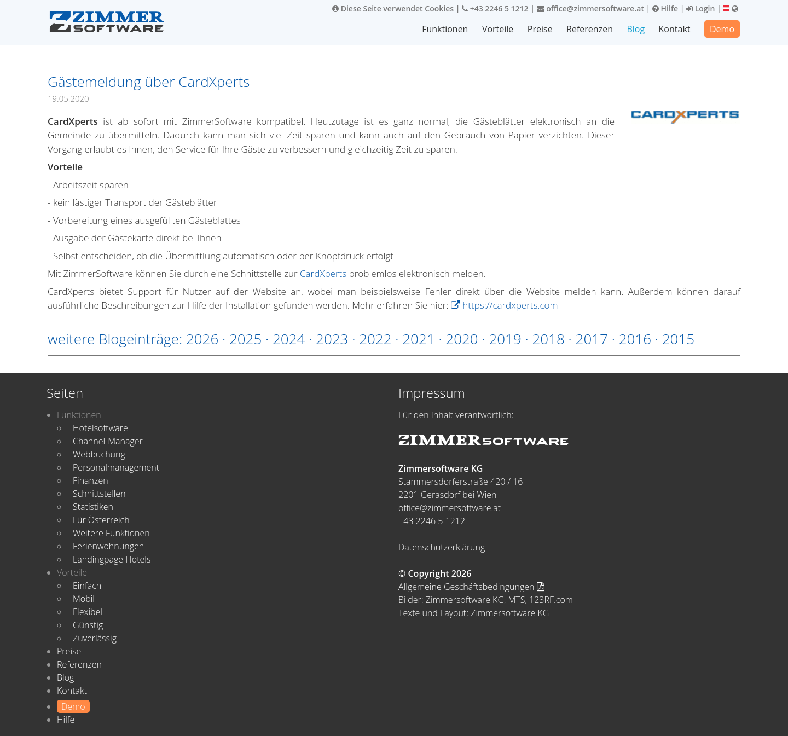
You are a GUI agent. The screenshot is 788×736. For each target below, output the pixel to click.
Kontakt (675, 29)
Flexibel (87, 612)
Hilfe (665, 8)
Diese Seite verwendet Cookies (393, 8)
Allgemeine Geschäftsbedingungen (471, 587)
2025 (245, 339)
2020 (461, 339)
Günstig (88, 625)
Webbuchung (99, 454)
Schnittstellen (99, 494)
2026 (202, 339)
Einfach (87, 585)
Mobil (84, 599)
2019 (505, 339)
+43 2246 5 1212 (495, 8)
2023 (332, 339)
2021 (418, 339)
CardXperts (323, 273)
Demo (722, 29)
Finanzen (90, 480)
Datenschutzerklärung (441, 547)
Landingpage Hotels (111, 559)
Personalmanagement (116, 467)
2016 (635, 339)
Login (700, 8)
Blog (636, 29)
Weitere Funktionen (111, 533)
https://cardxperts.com (504, 305)
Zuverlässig (95, 638)
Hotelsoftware (100, 428)
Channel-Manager (108, 441)
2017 (592, 339)
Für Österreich (101, 520)
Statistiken (93, 507)
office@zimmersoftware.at (590, 8)
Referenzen (589, 29)
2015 (678, 339)
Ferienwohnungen (108, 546)
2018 (548, 339)
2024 (289, 339)
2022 (375, 339)
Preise (540, 29)
